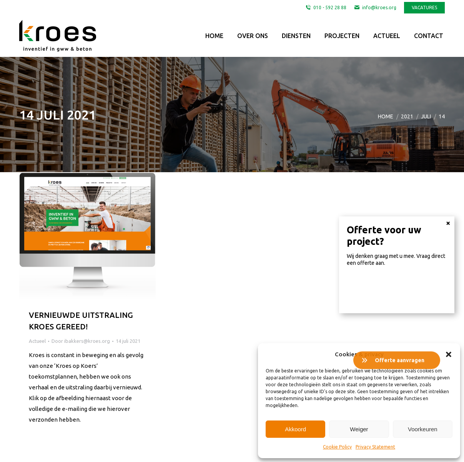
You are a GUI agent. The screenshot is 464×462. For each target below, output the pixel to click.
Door (81, 341)
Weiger (359, 429)
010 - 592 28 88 (325, 7)
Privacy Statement (375, 446)
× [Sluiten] (448, 289)
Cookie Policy (337, 446)
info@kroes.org (375, 7)
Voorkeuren (422, 429)
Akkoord (295, 429)
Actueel (37, 341)
